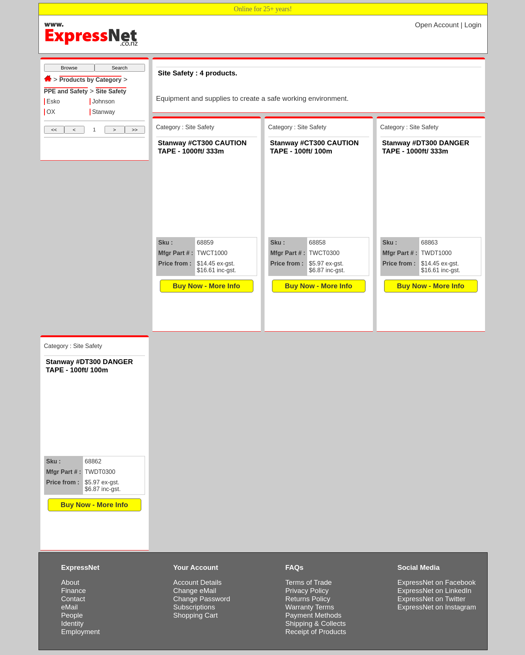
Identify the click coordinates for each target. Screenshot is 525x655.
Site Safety (111, 91)
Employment (80, 632)
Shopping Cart (195, 615)
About (70, 582)
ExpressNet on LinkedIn (435, 591)
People (72, 615)
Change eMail (194, 591)
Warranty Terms (309, 607)
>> (135, 130)
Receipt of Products (315, 632)
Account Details (197, 582)
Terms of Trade (308, 582)
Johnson (103, 101)
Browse (69, 68)
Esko (53, 101)
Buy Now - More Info (206, 286)
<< (54, 130)
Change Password (201, 599)
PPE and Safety (66, 91)
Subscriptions (194, 607)
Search (119, 68)
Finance (73, 591)
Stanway (103, 112)
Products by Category (90, 80)
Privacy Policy (307, 591)
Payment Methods (313, 615)
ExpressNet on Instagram (437, 607)
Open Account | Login (448, 25)
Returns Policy (307, 599)
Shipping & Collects (315, 623)
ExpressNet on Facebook (437, 582)
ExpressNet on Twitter (432, 599)
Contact (73, 599)
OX (51, 112)
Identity (72, 623)
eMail (69, 607)
